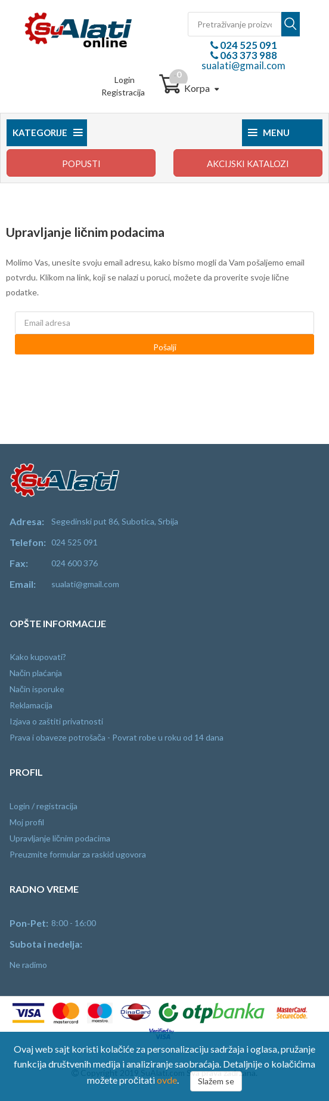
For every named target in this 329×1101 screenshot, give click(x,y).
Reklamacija (31, 705)
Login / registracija (43, 806)
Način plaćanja (36, 673)
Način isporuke (37, 689)
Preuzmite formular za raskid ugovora (78, 854)
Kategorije (47, 132)
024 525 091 (247, 45)
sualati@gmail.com (243, 65)
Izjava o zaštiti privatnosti (56, 721)
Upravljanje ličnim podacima (60, 838)
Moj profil (27, 822)
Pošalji (164, 347)
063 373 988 (247, 55)
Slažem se (216, 1081)
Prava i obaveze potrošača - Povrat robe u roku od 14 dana (117, 737)
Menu (269, 132)
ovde (167, 1079)
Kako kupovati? (38, 657)
